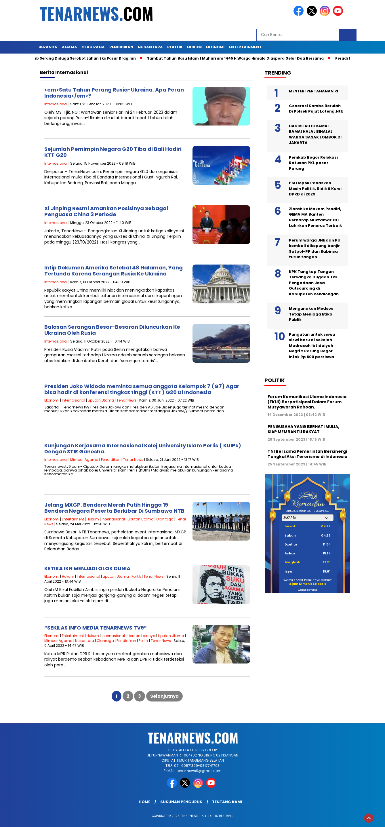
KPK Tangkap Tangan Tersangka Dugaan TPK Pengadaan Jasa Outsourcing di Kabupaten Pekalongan (314, 283)
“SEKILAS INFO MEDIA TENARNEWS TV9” (95, 627)
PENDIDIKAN (121, 47)
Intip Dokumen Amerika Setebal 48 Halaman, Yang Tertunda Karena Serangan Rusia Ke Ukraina (113, 270)
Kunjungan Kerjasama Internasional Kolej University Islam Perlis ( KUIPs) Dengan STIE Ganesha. (142, 448)
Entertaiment (73, 519)
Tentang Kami (227, 802)
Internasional (56, 104)
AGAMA (69, 47)
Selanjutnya (164, 696)
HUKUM (194, 47)
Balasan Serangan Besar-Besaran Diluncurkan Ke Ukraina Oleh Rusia (112, 330)
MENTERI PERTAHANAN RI (313, 91)
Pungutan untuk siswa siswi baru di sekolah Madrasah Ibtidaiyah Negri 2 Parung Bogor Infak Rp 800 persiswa (312, 346)
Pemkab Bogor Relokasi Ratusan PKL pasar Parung (313, 163)
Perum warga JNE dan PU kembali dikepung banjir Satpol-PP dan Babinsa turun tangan (314, 248)
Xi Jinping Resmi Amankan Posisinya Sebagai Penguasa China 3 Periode (106, 211)
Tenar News (127, 400)
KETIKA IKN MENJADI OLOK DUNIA (87, 568)
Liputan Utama (101, 400)
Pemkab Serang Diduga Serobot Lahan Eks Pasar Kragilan (81, 58)
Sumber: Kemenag (307, 590)
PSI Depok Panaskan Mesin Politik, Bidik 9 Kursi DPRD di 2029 (315, 188)
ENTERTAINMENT (245, 47)
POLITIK (174, 47)
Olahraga (165, 519)
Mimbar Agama (84, 459)
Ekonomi (51, 400)
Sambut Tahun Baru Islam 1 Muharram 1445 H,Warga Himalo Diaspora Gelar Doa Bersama (237, 58)
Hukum (93, 519)
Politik (136, 576)
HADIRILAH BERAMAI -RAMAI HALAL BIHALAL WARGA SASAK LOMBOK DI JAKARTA (315, 134)
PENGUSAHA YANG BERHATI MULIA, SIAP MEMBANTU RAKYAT (303, 429)
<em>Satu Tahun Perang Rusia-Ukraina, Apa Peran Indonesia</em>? (114, 93)
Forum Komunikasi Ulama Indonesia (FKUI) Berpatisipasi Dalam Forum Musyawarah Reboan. (307, 402)
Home (144, 802)
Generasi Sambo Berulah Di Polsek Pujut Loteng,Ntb (316, 108)
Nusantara (84, 640)
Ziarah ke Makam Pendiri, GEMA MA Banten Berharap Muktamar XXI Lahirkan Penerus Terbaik (315, 217)
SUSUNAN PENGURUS (181, 802)
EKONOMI (215, 47)
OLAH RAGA (93, 47)
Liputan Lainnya (141, 635)
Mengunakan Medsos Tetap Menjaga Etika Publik (311, 314)
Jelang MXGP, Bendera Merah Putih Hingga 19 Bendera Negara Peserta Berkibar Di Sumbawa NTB (114, 508)
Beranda (48, 47)
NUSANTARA (150, 47)
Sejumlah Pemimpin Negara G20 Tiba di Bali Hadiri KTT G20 (113, 152)
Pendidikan (111, 459)
